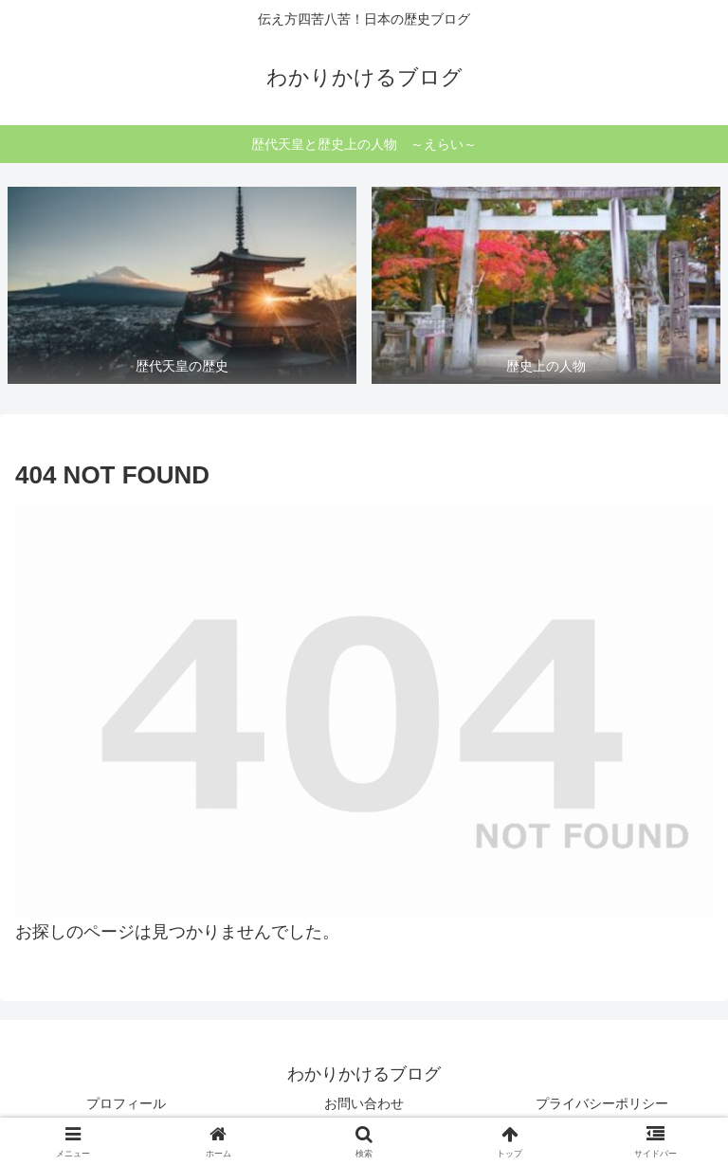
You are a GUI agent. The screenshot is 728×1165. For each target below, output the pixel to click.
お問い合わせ (364, 1103)
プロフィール (126, 1103)
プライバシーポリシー (602, 1103)
